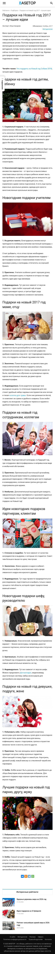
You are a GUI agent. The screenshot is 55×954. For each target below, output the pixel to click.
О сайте (12, 937)
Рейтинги (5, 10)
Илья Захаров (15, 26)
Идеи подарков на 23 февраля (29, 911)
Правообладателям (36, 939)
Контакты (48, 939)
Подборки (14, 10)
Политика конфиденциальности (14, 939)
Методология (48, 29)
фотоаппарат (25, 673)
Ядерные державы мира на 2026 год (31, 899)
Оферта (40, 937)
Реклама (33, 937)
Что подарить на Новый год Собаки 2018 (34, 69)
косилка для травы (17, 395)
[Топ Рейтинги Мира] (27, 3)
